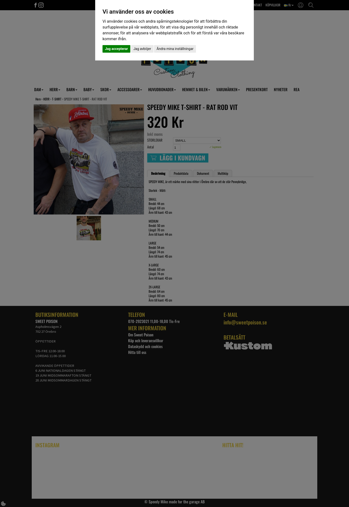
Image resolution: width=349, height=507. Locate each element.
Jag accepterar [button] (116, 49)
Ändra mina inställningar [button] (174, 49)
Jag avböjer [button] (142, 49)
